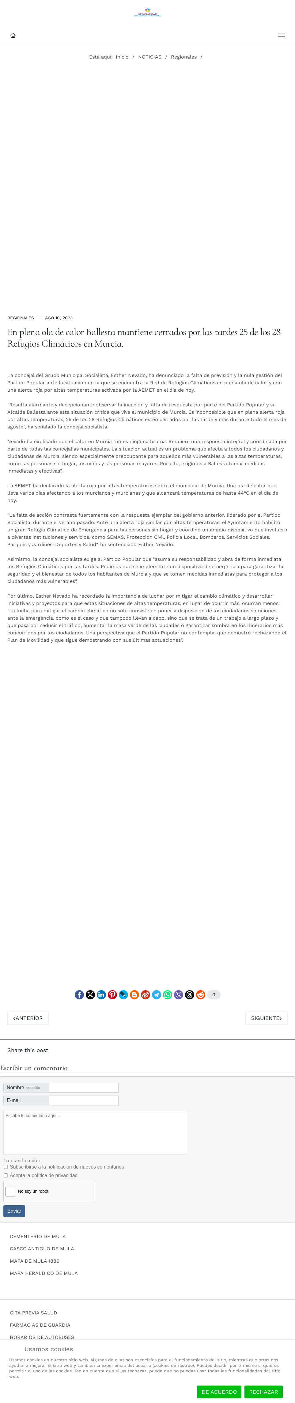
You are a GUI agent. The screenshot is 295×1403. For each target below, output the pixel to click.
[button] (281, 35)
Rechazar (263, 1392)
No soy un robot (33, 1191)
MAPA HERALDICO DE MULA (44, 1273)
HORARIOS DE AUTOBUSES (42, 1337)
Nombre (23, 1087)
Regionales (20, 317)
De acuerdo (219, 1392)
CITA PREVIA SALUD (33, 1313)
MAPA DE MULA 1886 (34, 1261)
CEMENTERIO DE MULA (38, 1237)
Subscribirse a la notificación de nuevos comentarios (67, 1167)
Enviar (14, 1211)
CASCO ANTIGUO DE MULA (42, 1249)
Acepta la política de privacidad (44, 1175)
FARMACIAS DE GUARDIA (40, 1325)
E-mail (14, 1100)
